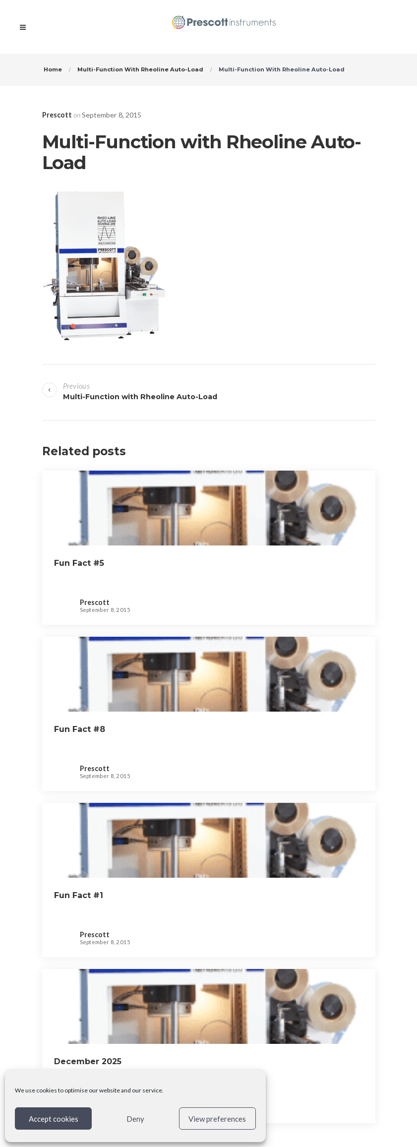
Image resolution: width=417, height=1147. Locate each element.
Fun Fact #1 (78, 895)
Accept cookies (53, 1118)
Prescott (57, 115)
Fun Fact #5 (79, 563)
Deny (135, 1118)
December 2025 (87, 1061)
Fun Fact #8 (79, 729)
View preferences (217, 1118)
